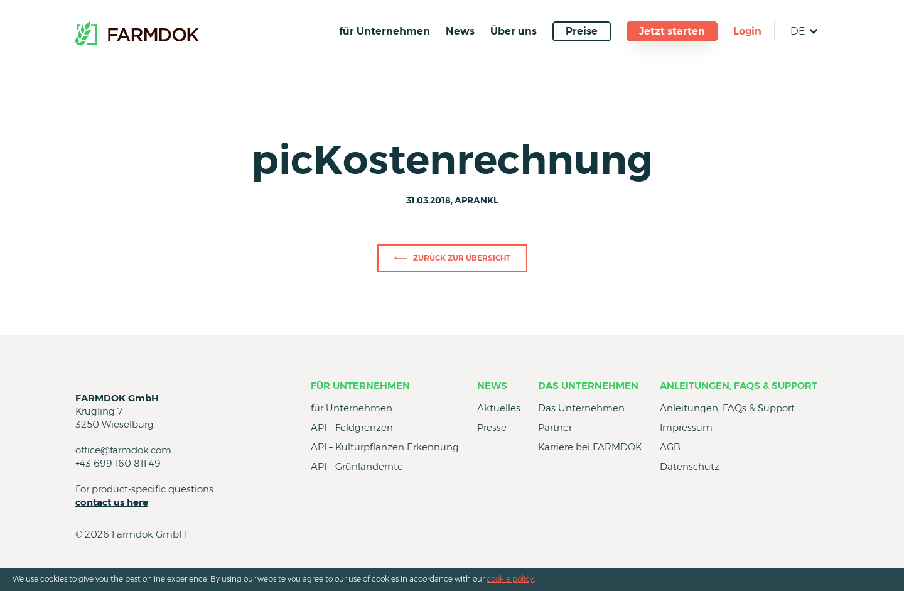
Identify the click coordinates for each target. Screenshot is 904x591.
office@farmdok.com (123, 450)
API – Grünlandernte (357, 466)
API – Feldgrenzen (352, 427)
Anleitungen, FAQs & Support (738, 385)
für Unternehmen (384, 31)
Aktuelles (498, 408)
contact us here (111, 502)
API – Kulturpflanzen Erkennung (385, 447)
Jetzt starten (672, 31)
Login (747, 31)
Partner (555, 427)
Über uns (513, 31)
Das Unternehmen (588, 385)
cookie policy (510, 578)
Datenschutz (689, 466)
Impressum (686, 427)
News (460, 31)
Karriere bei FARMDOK (590, 447)
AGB (670, 447)
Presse (492, 427)
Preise (582, 31)
